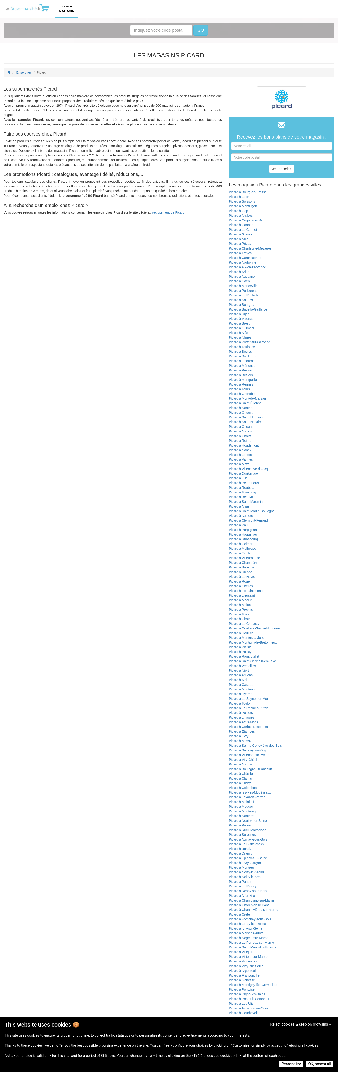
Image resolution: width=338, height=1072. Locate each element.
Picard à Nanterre (242, 816)
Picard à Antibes (241, 215)
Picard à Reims (240, 441)
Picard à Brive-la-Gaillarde (248, 309)
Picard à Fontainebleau (246, 591)
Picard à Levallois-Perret (247, 797)
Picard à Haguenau (243, 534)
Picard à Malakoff (241, 802)
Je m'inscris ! (281, 169)
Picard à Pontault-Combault (249, 999)
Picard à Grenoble (242, 394)
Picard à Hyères (240, 694)
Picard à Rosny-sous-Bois (248, 891)
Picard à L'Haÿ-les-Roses (247, 924)
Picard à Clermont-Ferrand (248, 520)
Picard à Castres (241, 684)
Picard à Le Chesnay (244, 623)
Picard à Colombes (243, 788)
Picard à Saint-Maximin (246, 502)
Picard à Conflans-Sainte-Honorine (254, 628)
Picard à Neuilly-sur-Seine (248, 820)
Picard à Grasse (240, 234)
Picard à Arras (239, 506)
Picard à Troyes (240, 253)
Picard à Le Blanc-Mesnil (247, 844)
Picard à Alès (238, 333)
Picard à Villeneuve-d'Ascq (248, 469)
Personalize (291, 1064)
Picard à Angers (240, 431)
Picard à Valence (241, 319)
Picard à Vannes (241, 459)
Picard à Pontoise (242, 989)
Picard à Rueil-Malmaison (247, 830)
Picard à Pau (238, 525)
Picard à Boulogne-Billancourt (250, 769)
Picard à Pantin (240, 881)
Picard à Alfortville (242, 896)
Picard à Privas (240, 244)
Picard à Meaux (240, 600)
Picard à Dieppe (240, 572)
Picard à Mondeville (243, 286)
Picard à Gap (238, 211)
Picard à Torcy (239, 614)
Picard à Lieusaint (242, 595)
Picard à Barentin (241, 567)
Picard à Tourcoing (242, 492)
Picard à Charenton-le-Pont (249, 905)
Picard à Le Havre (242, 577)
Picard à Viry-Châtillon (245, 759)
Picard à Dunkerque (243, 473)
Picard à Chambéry (243, 562)
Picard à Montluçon (243, 206)
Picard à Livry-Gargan (245, 863)
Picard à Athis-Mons (243, 722)
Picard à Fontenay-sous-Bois (250, 919)
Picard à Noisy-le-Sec (245, 877)
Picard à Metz (239, 464)
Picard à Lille (238, 478)
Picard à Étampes (242, 731)
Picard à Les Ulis (241, 1003)
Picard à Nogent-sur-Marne (249, 938)
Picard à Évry (238, 736)
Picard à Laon (239, 197)
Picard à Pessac (241, 370)
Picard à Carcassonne (245, 258)
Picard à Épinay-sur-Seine (248, 858)
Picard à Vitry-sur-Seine (246, 966)
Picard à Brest (239, 323)
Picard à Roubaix (241, 487)
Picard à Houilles (241, 633)
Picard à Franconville (244, 975)
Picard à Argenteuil (243, 971)
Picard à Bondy (240, 849)
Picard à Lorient (240, 455)
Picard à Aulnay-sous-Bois (248, 839)
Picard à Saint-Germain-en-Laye (252, 661)
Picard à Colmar (240, 544)
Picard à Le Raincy (243, 886)
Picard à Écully (240, 553)
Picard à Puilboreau (243, 290)
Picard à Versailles (242, 666)
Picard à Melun (240, 605)
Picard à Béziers (241, 375)
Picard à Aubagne (242, 276)
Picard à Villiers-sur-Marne (248, 956)
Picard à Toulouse (242, 347)
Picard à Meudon (241, 806)
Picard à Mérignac (242, 365)
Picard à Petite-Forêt (244, 483)
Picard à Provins (241, 609)
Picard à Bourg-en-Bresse (248, 192)
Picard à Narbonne (242, 262)
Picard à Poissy (240, 652)
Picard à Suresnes (242, 835)
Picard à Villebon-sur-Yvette (249, 755)
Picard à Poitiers (241, 713)
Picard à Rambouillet (244, 656)
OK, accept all (319, 1064)
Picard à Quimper (241, 328)
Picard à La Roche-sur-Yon (248, 708)
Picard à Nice (238, 239)
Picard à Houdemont (244, 445)
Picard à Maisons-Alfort (246, 933)
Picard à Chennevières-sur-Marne (253, 910)
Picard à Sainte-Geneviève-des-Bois (255, 745)
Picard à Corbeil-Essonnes (248, 727)
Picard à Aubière (241, 516)
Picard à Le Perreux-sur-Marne (251, 942)
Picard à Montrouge (243, 811)
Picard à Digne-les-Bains (247, 994)
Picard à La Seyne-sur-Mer (248, 699)
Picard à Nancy (240, 450)
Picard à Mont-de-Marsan (247, 398)
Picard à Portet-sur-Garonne (249, 342)
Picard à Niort (239, 670)
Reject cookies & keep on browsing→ (301, 1024)
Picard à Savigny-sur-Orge (248, 750)
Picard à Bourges (241, 305)
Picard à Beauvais (242, 497)
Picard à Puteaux (241, 825)
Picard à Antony (240, 764)
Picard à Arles (239, 272)
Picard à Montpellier (243, 380)
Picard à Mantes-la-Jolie (246, 638)
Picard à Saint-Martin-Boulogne (252, 511)
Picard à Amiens (241, 675)
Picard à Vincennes (243, 961)
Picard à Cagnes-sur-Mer (247, 220)
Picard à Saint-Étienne (245, 403)
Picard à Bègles (240, 351)
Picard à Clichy (240, 783)
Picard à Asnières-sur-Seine (249, 1008)
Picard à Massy (240, 741)
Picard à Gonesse (242, 980)
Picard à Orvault (240, 412)
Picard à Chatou (240, 619)
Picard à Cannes (241, 225)
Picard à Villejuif (240, 952)
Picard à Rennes (241, 384)
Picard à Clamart (241, 778)
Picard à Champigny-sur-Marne (252, 900)
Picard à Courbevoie (244, 1013)
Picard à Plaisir (240, 647)
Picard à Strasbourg (243, 539)
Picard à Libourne (242, 361)
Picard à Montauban (243, 689)
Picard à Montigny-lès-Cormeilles (253, 985)
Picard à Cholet (240, 436)
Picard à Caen (239, 281)
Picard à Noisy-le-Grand (246, 872)
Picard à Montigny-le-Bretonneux (253, 642)
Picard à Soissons (242, 201)
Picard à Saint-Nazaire (245, 422)
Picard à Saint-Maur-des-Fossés (252, 947)
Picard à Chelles (241, 586)
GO (200, 30)
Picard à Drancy (240, 853)
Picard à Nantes (240, 408)
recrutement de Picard (168, 212)
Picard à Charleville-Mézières (250, 248)
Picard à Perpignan (243, 530)
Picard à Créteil (240, 914)
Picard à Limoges (241, 717)
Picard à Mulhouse (242, 548)
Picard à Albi (238, 680)
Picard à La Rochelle (244, 295)
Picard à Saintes (241, 300)
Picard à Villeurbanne (244, 558)
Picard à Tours (239, 389)
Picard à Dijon (239, 314)
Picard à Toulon (240, 703)
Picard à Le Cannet (243, 229)
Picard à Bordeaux (242, 356)
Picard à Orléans (241, 426)
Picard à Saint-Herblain (246, 417)
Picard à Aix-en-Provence (247, 267)
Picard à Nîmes (240, 337)
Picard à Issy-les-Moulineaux (250, 792)
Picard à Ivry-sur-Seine (245, 928)
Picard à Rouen (240, 581)
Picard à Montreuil (242, 867)
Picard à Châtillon (242, 774)
